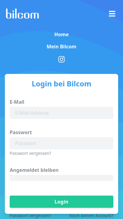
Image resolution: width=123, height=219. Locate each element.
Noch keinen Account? (91, 215)
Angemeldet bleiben (34, 170)
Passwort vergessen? (30, 153)
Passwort (21, 132)
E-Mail (17, 102)
